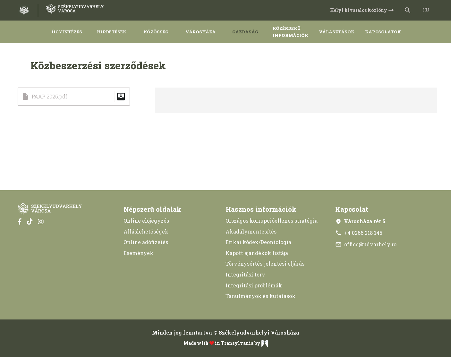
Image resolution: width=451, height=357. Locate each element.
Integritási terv (245, 274)
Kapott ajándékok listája (256, 253)
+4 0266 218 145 (358, 232)
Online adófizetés (145, 242)
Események (138, 253)
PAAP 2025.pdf (73, 96)
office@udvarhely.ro (365, 244)
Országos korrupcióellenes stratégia (271, 220)
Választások (336, 32)
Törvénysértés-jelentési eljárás (264, 263)
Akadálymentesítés (251, 231)
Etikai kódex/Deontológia (258, 242)
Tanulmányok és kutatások (260, 296)
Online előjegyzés (146, 220)
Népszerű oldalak (152, 209)
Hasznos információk (260, 209)
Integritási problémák (253, 285)
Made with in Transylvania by (225, 343)
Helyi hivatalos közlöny (362, 10)
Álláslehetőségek (145, 231)
